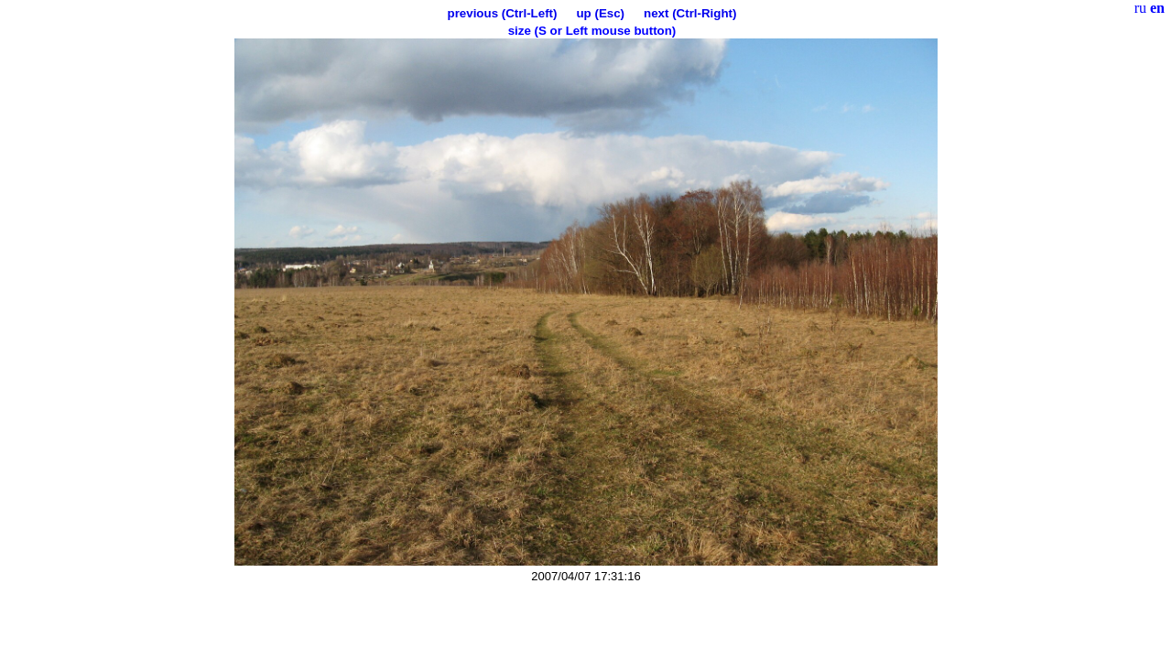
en (1157, 8)
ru (1140, 8)
